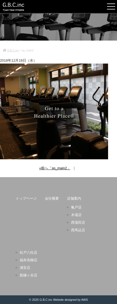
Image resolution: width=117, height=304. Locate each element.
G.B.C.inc (45, 299)
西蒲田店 (78, 222)
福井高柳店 (28, 260)
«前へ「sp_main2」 (55, 168)
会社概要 (52, 198)
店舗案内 (74, 198)
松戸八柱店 (28, 252)
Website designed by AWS (70, 299)
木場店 (76, 215)
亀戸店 (76, 207)
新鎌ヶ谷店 (28, 275)
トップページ (26, 198)
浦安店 (25, 268)
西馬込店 (78, 230)
